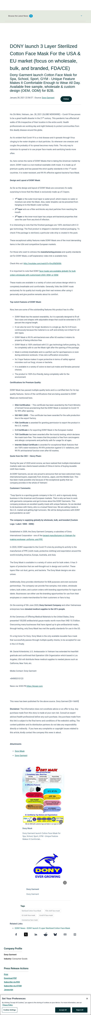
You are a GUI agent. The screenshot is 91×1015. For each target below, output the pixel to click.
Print (6, 974)
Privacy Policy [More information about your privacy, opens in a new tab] (8, 1005)
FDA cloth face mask (52, 911)
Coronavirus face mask (30, 920)
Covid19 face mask (46, 915)
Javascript (8, 990)
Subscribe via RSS (12, 982)
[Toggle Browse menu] (81, 16)
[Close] (87, 998)
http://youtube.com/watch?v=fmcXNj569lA (42, 263)
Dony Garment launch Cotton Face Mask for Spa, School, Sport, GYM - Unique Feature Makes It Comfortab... (41, 836)
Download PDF (10, 978)
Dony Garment (48, 98)
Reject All (79, 1010)
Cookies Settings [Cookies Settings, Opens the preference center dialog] (9, 1010)
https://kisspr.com (34, 686)
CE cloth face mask (28, 915)
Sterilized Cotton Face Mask (31, 911)
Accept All (63, 1010)
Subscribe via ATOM (13, 986)
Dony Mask (20, 751)
